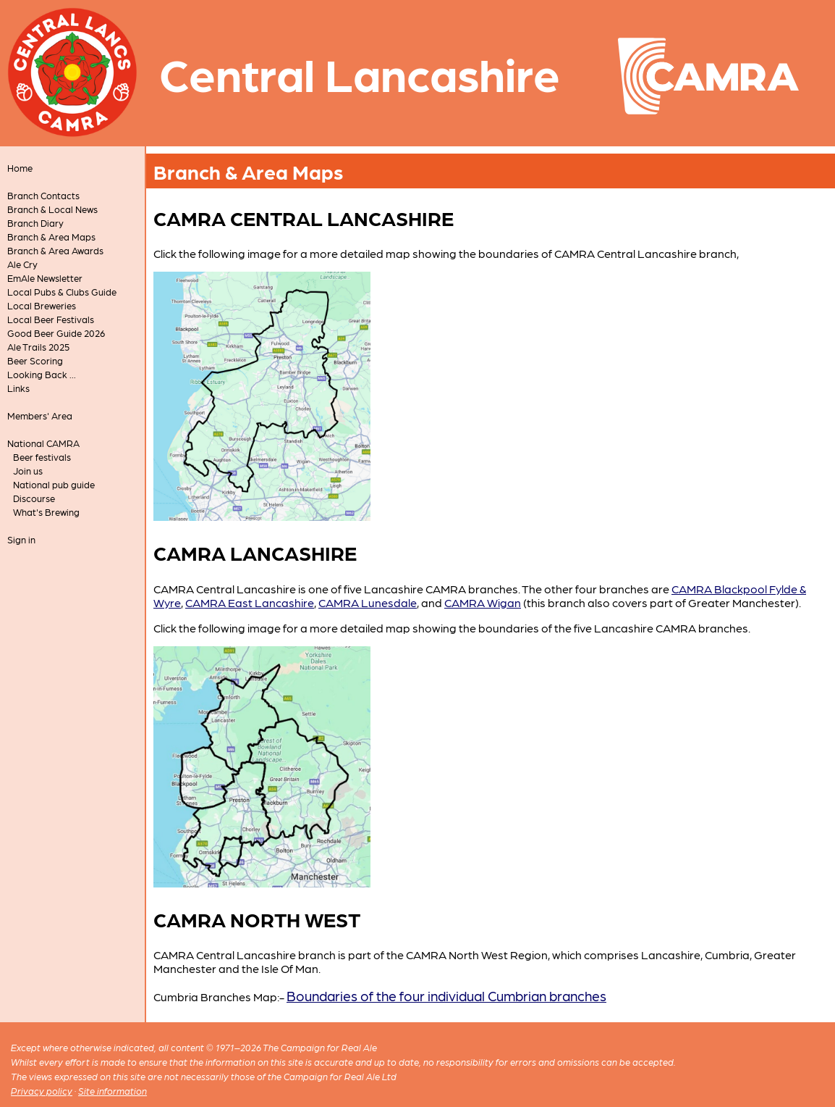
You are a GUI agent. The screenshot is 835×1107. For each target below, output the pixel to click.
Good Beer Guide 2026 (56, 332)
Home (20, 167)
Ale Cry (22, 264)
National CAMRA (43, 443)
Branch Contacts (43, 195)
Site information (112, 1090)
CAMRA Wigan (482, 602)
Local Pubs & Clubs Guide (61, 291)
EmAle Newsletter (44, 277)
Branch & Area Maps (51, 236)
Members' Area (39, 415)
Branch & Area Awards (55, 250)
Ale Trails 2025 (38, 346)
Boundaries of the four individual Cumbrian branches (446, 995)
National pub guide (54, 484)
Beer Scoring (35, 360)
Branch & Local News (52, 209)
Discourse (34, 498)
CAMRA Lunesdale (367, 602)
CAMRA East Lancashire (249, 602)
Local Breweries (41, 305)
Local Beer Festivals (50, 319)
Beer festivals (42, 456)
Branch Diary (35, 222)
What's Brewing (46, 511)
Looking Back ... (41, 374)
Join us (28, 470)
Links (18, 388)
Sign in (21, 539)
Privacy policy (41, 1090)
